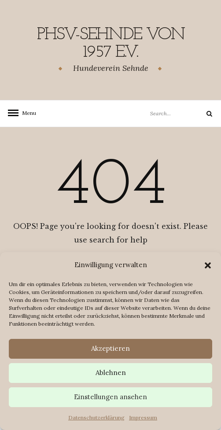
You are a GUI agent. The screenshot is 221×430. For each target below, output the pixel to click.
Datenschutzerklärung (96, 417)
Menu (26, 113)
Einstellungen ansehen (110, 397)
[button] (207, 265)
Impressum (143, 417)
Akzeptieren (110, 348)
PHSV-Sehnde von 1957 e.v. (110, 43)
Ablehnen (111, 372)
